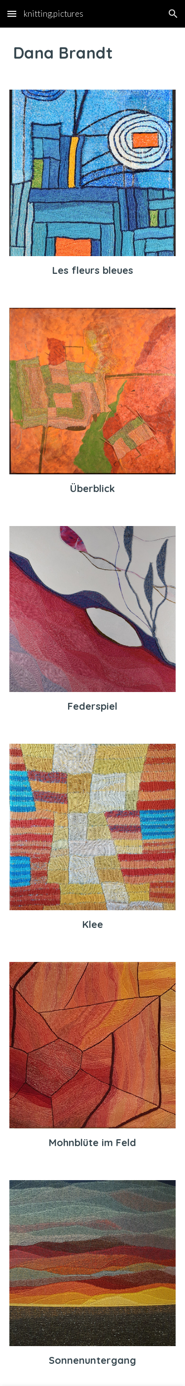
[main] (92, 52)
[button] (12, 13)
